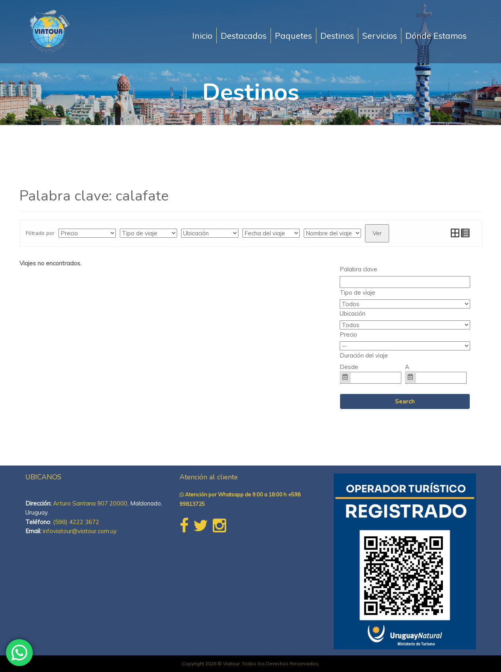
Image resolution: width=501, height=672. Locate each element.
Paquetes (293, 35)
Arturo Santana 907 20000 (90, 503)
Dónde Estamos (436, 35)
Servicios (379, 35)
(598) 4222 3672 (76, 522)
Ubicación (352, 313)
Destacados (244, 35)
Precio (348, 334)
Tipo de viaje (357, 292)
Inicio (202, 35)
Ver (377, 233)
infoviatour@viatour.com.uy (80, 531)
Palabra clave (358, 269)
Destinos (337, 35)
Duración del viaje (364, 355)
